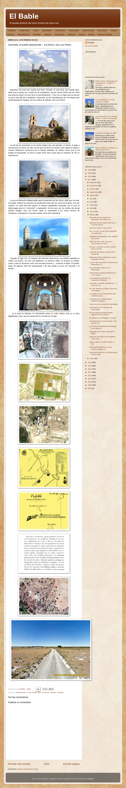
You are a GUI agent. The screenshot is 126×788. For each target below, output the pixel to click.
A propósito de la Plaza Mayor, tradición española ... (100, 300)
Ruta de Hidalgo (105, 34)
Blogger (91, 779)
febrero (93, 215)
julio (91, 199)
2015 (90, 366)
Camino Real (88, 30)
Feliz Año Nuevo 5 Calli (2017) (100, 228)
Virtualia (60, 692)
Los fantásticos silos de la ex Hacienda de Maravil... (100, 279)
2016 (90, 362)
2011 (90, 379)
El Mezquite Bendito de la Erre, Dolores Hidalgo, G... (100, 348)
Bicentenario (23, 34)
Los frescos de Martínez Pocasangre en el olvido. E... (103, 327)
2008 (90, 388)
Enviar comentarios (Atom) (28, 769)
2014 (90, 369)
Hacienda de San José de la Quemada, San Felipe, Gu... (100, 218)
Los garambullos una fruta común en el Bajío (105, 101)
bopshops (67, 779)
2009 (90, 385)
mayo (92, 205)
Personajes (74, 30)
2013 (90, 372)
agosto (92, 195)
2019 (90, 173)
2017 (90, 180)
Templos (12, 30)
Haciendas (47, 30)
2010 (90, 382)
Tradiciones (24, 30)
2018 (90, 176)
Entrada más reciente (19, 764)
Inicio (46, 764)
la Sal (29, 692)
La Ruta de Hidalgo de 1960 (105, 133)
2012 (90, 375)
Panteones (59, 34)
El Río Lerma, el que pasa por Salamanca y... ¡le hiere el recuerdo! (106, 83)
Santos (114, 30)
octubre (93, 189)
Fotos (35, 30)
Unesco (11, 34)
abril (91, 208)
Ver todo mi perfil (91, 46)
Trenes (82, 34)
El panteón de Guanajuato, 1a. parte (102, 318)
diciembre (93, 182)
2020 (90, 170)
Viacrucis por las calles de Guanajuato (103, 304)
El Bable (24, 16)
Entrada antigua (71, 764)
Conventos (102, 30)
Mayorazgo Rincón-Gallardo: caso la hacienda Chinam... (102, 258)
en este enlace (58, 314)
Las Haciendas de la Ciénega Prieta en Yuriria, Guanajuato (106, 117)
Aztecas (71, 34)
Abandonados (21, 692)
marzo (92, 211)
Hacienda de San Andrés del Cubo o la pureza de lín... (102, 224)
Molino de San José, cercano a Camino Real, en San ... (100, 242)
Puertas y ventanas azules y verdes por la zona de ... (102, 248)
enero (92, 358)
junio (92, 202)
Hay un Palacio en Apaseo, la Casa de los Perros (106, 149)
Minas (34, 692)
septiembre (94, 192)
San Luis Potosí (43, 692)
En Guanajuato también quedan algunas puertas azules (101, 314)
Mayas (91, 34)
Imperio (47, 34)
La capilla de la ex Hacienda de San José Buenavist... (102, 295)
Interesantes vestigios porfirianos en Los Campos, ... (102, 274)
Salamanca (60, 30)
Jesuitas (36, 34)
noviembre (94, 186)
